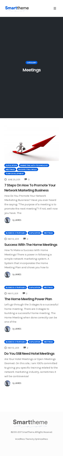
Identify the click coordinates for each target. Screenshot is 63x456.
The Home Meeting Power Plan (28, 299)
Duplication (11, 165)
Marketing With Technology (34, 165)
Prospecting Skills (27, 169)
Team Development (15, 173)
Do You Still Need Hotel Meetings (29, 353)
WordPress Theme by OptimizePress (31, 439)
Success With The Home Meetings (30, 244)
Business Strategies (16, 233)
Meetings (10, 169)
